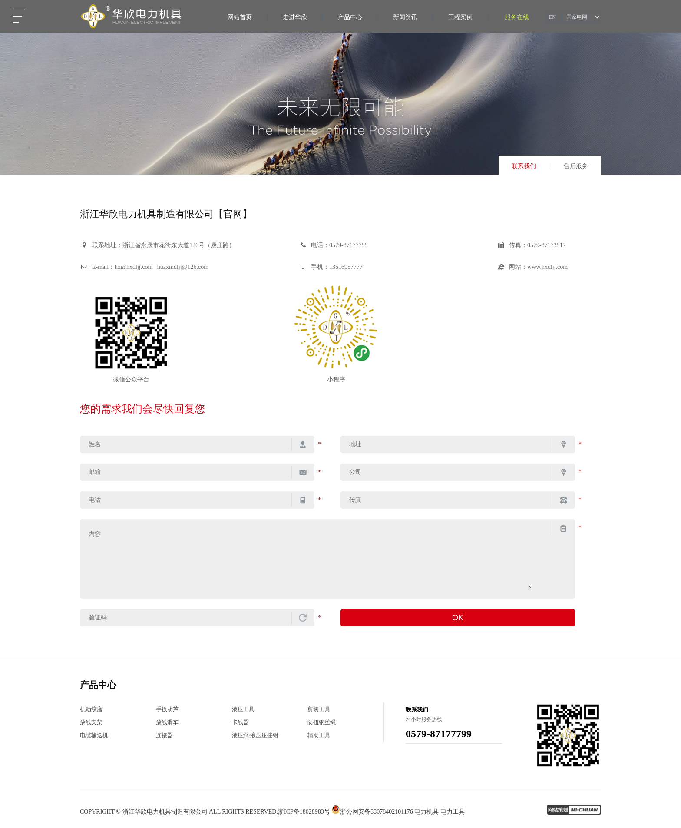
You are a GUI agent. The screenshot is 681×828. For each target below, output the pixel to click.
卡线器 (240, 722)
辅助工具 (318, 735)
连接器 (164, 735)
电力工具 (452, 811)
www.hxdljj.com (547, 267)
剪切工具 (318, 709)
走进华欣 (295, 17)
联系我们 (524, 166)
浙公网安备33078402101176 (372, 811)
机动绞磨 (91, 709)
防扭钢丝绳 (321, 722)
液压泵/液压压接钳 (255, 735)
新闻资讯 (405, 17)
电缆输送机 (94, 735)
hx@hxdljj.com (133, 267)
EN (552, 17)
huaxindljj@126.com (182, 267)
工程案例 (460, 17)
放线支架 (91, 722)
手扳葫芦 (167, 709)
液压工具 (243, 709)
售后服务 (576, 166)
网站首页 (240, 17)
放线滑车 (167, 722)
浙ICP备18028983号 (304, 811)
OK (457, 617)
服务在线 (517, 17)
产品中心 (350, 17)
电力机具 (426, 811)
